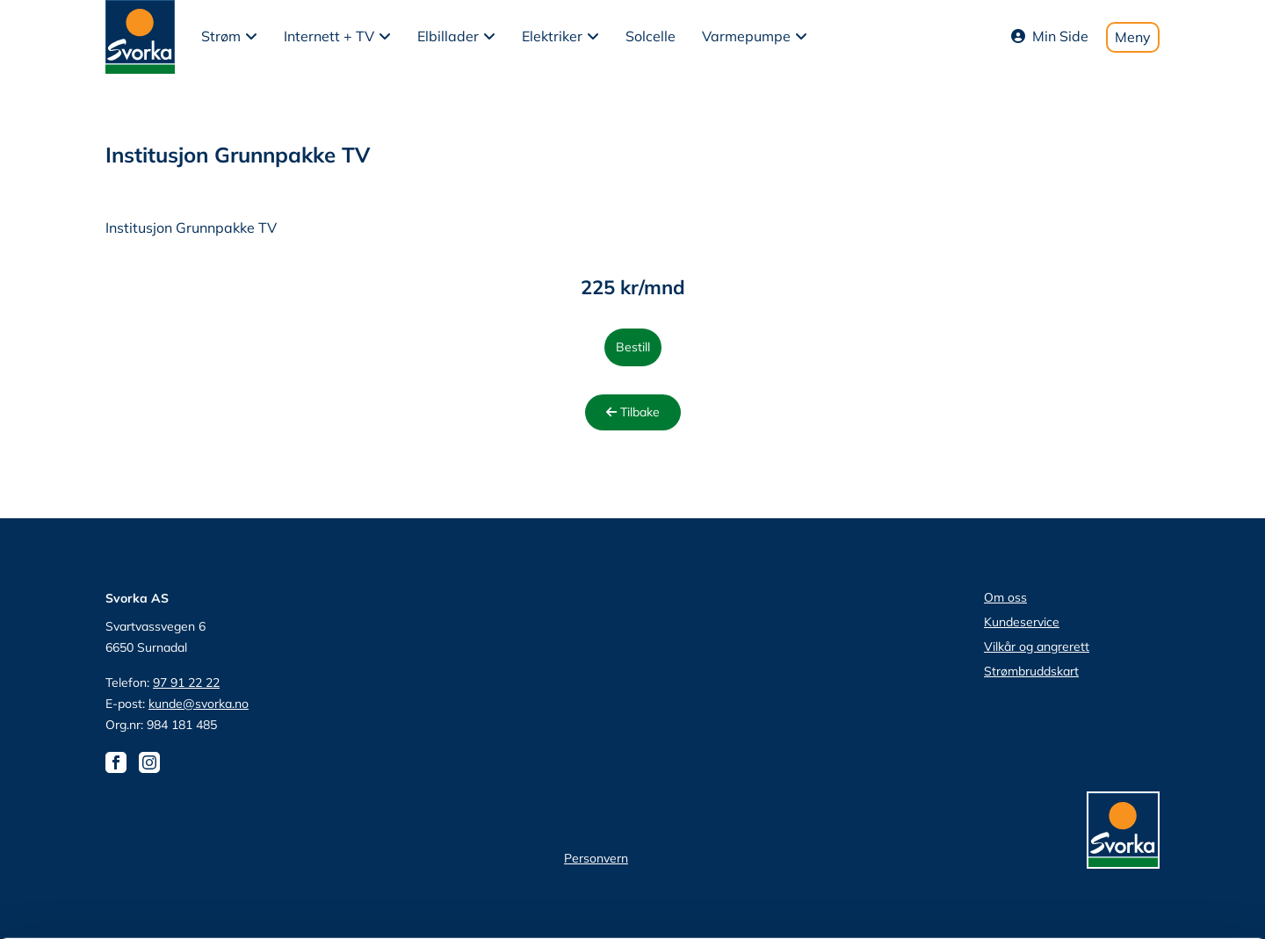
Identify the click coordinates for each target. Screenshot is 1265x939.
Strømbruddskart (1031, 671)
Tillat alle (1118, 724)
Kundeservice (1021, 622)
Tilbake (633, 412)
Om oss (1005, 597)
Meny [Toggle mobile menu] (1133, 37)
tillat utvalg (1118, 776)
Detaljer (935, 904)
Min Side (1049, 36)
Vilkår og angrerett (1036, 646)
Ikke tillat (1118, 827)
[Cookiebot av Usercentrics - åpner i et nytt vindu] (114, 905)
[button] (229, 36)
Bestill (633, 347)
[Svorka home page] (140, 35)
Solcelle (650, 36)
